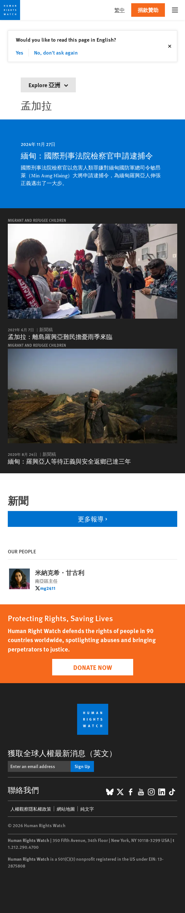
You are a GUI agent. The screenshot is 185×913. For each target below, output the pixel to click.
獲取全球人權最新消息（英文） (62, 752)
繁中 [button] (119, 10)
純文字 (87, 808)
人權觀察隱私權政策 (30, 808)
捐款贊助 (148, 10)
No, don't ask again (56, 52)
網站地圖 (66, 808)
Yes (19, 52)
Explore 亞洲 (48, 85)
